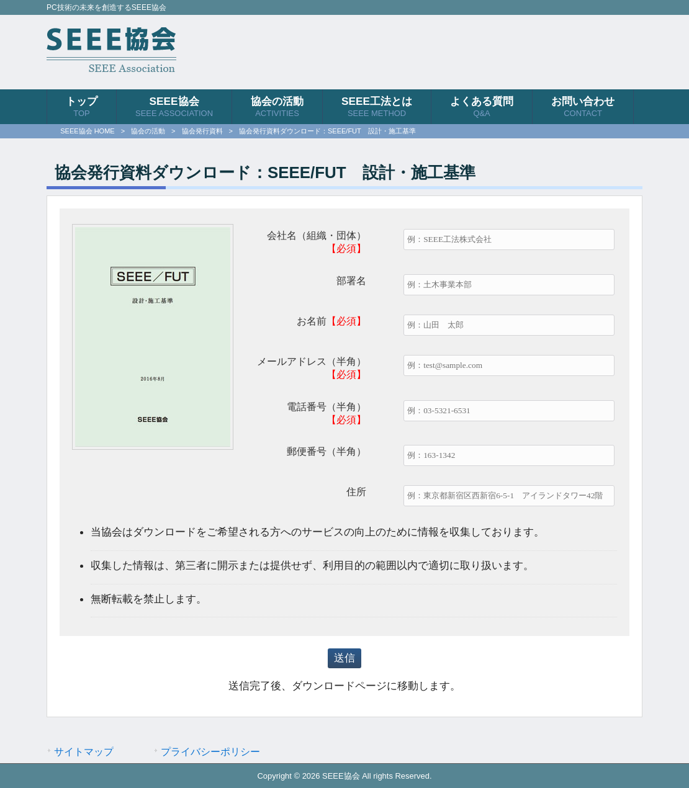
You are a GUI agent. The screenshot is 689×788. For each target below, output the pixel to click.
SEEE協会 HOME (87, 131)
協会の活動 (148, 131)
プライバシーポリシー (210, 751)
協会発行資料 (202, 131)
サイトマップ (84, 751)
